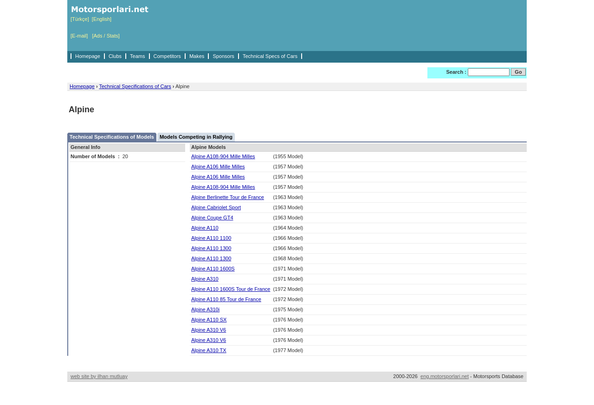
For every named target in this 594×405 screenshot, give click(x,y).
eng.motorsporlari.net (444, 376)
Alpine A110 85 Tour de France (226, 299)
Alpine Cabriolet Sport (216, 207)
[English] (101, 19)
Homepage (87, 56)
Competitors (167, 56)
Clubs (115, 56)
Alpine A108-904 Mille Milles (223, 156)
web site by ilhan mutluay (99, 376)
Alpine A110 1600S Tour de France (230, 289)
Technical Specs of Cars (270, 56)
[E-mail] (79, 36)
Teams (137, 56)
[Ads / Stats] (105, 36)
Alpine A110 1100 (211, 238)
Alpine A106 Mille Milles (218, 166)
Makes (196, 56)
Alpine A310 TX (208, 350)
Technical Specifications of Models (112, 137)
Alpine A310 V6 (208, 330)
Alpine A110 (205, 228)
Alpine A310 (205, 279)
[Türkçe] (80, 19)
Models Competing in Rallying (196, 137)
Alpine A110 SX (208, 319)
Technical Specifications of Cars (135, 86)
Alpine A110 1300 (211, 248)
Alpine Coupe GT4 (212, 217)
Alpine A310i (205, 309)
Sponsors (223, 56)
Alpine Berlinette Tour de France (227, 197)
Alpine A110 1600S (213, 268)
